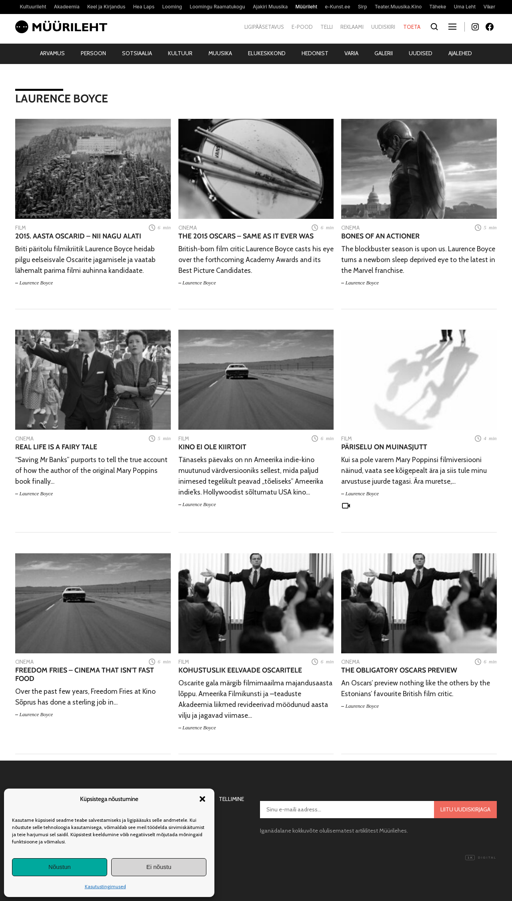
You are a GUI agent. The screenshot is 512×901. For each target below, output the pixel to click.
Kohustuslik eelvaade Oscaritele (240, 670)
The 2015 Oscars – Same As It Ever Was (246, 236)
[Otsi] (434, 27)
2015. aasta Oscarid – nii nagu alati (78, 236)
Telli (326, 27)
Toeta (411, 27)
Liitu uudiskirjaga (465, 809)
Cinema (187, 227)
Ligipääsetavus (264, 27)
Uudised (420, 53)
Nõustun (59, 866)
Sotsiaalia (137, 53)
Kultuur (180, 53)
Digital (480, 857)
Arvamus (52, 53)
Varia (351, 53)
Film (20, 227)
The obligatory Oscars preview (399, 670)
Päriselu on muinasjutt (384, 446)
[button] (202, 799)
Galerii (383, 53)
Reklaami (352, 27)
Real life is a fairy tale (56, 446)
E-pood (302, 27)
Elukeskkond (267, 53)
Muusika (220, 53)
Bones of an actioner (380, 236)
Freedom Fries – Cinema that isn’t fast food (84, 674)
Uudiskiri (383, 27)
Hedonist (315, 53)
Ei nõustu (159, 866)
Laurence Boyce (36, 283)
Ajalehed (460, 53)
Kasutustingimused (105, 886)
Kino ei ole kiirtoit (212, 446)
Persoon (93, 53)
